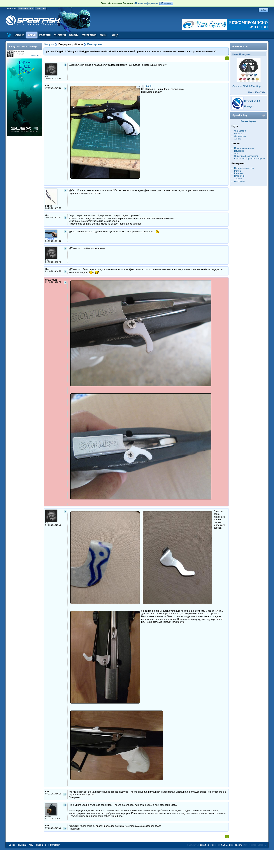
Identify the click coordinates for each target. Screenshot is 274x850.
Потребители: (25, 9)
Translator (55, 845)
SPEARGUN (51, 280)
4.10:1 (224, 845)
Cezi (47, 86)
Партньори (41, 845)
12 (65, 828)
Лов (236, 153)
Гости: (41, 9)
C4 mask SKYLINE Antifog (246, 86)
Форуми (49, 44)
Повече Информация (146, 3)
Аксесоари (239, 181)
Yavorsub (50, 239)
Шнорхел (238, 173)
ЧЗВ (31, 845)
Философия (240, 131)
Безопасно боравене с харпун (249, 158)
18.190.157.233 (36, 55)
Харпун (238, 178)
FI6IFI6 (48, 206)
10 (65, 794)
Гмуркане (239, 151)
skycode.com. (235, 845)
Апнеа (237, 138)
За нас (12, 845)
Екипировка (95, 44)
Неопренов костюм (244, 168)
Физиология (240, 136)
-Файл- (148, 86)
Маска (237, 171)
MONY (48, 816)
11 (65, 805)
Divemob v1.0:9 (252, 101)
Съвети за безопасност (246, 156)
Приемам (166, 3)
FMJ (47, 76)
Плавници (239, 176)
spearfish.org (206, 845)
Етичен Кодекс (249, 121)
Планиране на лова (244, 148)
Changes (249, 106)
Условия (22, 845)
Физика (238, 133)
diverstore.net (240, 46)
